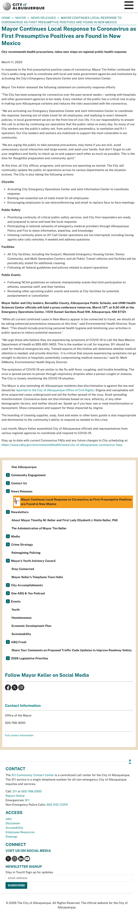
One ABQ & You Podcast (28, 593)
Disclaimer (13, 823)
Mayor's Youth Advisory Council (33, 561)
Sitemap (11, 836)
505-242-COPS (57, 804)
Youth (15, 609)
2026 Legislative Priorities (29, 658)
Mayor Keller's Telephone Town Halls (37, 577)
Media (15, 536)
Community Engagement (28, 475)
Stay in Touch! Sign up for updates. (30, 872)
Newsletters (19, 512)
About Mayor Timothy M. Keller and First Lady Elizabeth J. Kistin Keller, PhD (64, 520)
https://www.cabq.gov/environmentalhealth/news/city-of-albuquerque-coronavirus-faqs (61, 445)
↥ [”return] (129, 761)
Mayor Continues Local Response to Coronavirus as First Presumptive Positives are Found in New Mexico (73, 501)
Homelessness (21, 617)
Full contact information (19, 735)
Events (16, 601)
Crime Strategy (22, 544)
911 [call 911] (27, 800)
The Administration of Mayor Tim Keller (39, 528)
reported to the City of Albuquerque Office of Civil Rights (55, 390)
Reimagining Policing (26, 552)
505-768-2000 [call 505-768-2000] (31, 791)
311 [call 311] (15, 791)
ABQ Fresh (18, 642)
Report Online (15, 796)
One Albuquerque (24, 467)
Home (5, 18)
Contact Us (19, 483)
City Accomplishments (27, 585)
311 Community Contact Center (32, 775)
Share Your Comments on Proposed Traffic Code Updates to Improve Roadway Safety (71, 650)
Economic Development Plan (31, 626)
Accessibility (14, 827)
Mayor (20, 18)
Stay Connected (22, 569)
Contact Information (23, 705)
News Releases (43, 18)
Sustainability (21, 634)
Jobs (9, 819)
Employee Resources (20, 832)
